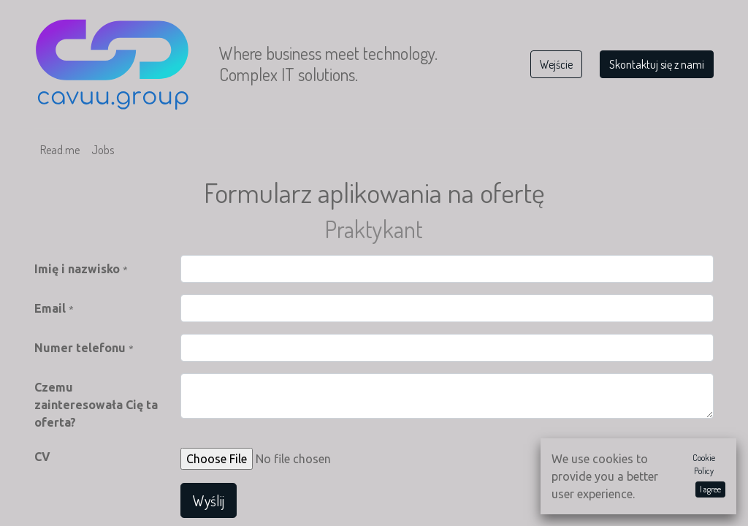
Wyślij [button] (208, 500)
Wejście (556, 64)
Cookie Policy (703, 464)
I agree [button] (710, 489)
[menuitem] (59, 149)
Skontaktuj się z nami (656, 64)
